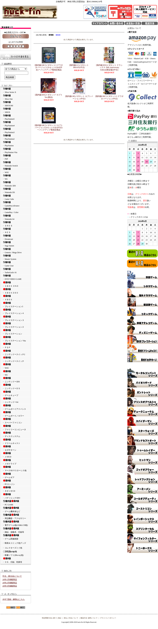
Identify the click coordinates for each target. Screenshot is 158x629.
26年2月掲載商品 (9, 583)
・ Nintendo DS (15, 190)
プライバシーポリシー (108, 618)
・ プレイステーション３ (15, 318)
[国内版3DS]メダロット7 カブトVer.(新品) (48, 96)
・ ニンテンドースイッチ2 (15, 352)
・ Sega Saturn (15, 244)
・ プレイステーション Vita (15, 339)
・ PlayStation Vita (15, 151)
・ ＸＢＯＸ (15, 298)
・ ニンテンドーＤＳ (15, 386)
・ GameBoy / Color (15, 210)
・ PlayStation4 (15, 124)
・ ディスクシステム (15, 434)
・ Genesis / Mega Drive (15, 251)
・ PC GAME (15, 503)
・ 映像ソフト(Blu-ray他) (15, 553)
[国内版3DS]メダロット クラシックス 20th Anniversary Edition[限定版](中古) (109, 67)
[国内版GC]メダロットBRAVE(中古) (79, 66)
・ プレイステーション (15, 332)
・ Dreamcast (15, 237)
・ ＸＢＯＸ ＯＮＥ (15, 284)
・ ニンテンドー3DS (15, 380)
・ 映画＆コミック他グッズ (14, 543)
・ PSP (15, 157)
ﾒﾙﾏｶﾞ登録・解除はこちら (13, 599)
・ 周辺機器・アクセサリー (15, 516)
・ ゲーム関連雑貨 (15, 537)
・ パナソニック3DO (15, 496)
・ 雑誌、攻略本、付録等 (15, 530)
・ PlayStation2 (15, 137)
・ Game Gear (15, 264)
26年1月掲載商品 (9, 579)
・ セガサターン (15, 448)
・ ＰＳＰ (15, 345)
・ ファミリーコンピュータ (15, 428)
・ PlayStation (15, 144)
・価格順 (57, 35)
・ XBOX (15, 110)
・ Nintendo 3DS (15, 184)
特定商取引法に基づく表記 (51, 618)
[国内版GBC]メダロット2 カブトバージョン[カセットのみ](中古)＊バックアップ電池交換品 (49, 127)
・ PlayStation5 (15, 117)
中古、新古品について (12, 576)
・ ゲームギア (15, 475)
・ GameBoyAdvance (15, 204)
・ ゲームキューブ (15, 393)
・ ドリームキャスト (15, 441)
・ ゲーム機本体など (15, 509)
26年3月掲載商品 (9, 586)
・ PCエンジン (15, 482)
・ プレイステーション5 (15, 305)
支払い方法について (71, 618)
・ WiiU (15, 170)
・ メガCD (15, 455)
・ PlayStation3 (15, 131)
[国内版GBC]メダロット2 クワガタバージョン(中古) (109, 97)
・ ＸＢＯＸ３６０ (15, 291)
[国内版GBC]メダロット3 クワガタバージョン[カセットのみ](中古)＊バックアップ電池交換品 (49, 67)
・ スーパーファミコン (15, 421)
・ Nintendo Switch (15, 164)
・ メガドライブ (15, 462)
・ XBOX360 (15, 104)
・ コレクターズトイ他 (12, 548)
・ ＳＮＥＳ (15, 224)
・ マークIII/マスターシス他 (15, 469)
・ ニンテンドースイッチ (15, 359)
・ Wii (15, 177)
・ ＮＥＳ (15, 230)
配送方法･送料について (89, 618)
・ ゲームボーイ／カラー (15, 414)
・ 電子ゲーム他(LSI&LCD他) (15, 523)
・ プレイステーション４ (15, 311)
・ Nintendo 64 (15, 217)
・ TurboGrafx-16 (15, 271)
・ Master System (15, 257)
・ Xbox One (15, 97)
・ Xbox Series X (15, 90)
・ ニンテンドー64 (15, 400)
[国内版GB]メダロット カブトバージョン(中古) (79, 97)
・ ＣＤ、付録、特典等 (15, 560)
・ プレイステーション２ (15, 325)
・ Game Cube (15, 197)
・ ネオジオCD (15, 489)
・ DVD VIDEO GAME (15, 277)
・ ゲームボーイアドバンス (15, 407)
